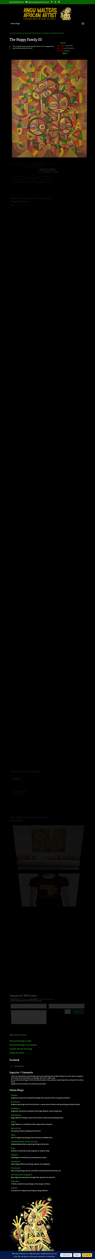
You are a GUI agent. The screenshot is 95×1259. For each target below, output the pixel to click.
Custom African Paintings (21, 1049)
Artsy (13, 1122)
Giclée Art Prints (17, 1053)
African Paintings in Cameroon (23, 1045)
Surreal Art (23, 1035)
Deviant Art (16, 1128)
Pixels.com (15, 1168)
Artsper (14, 1095)
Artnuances (16, 1115)
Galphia (14, 1155)
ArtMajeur (15, 1108)
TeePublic (15, 1181)
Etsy (13, 1148)
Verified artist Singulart (21, 1175)
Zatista (14, 1188)
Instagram (15, 1161)
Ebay (13, 1135)
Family (15, 1035)
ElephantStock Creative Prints (24, 1142)
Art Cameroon (19, 1066)
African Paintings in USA (20, 1041)
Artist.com (15, 1102)
